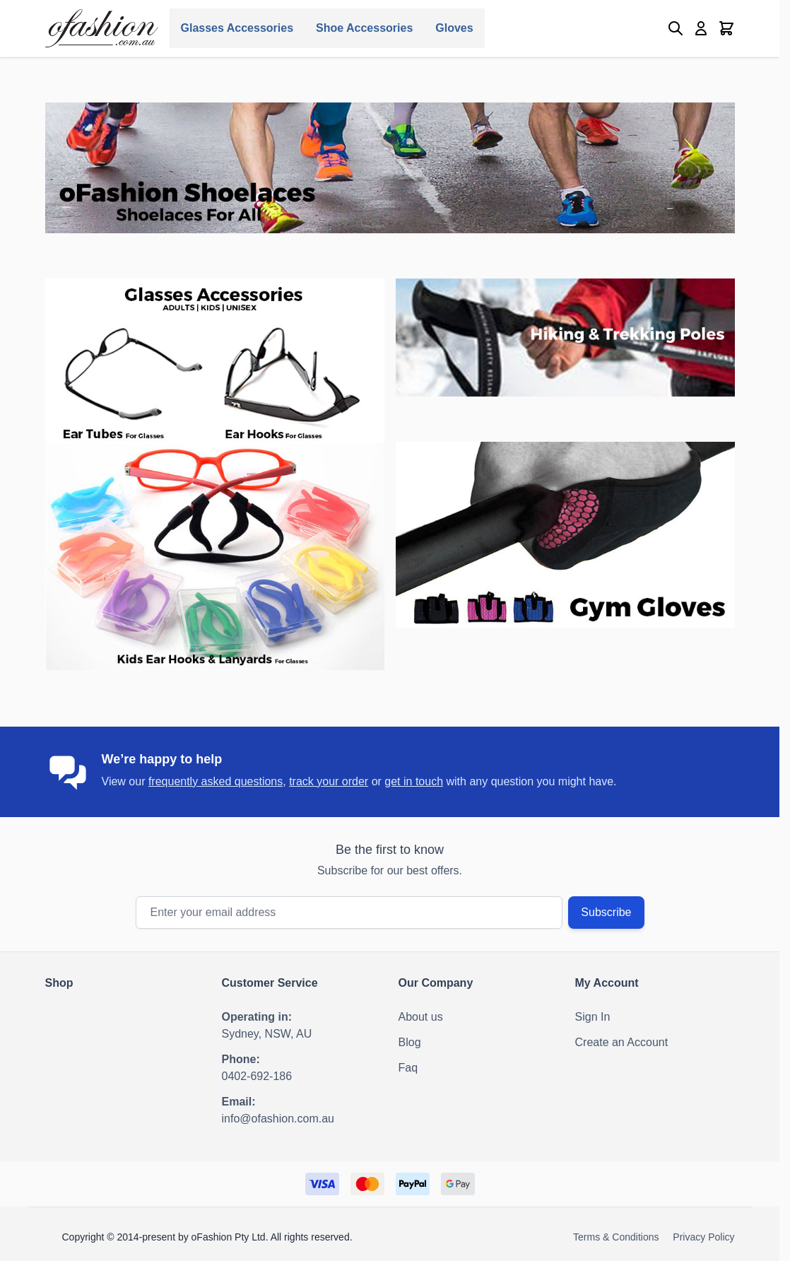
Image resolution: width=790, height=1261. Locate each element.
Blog (410, 1042)
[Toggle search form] (675, 28)
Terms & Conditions (616, 1237)
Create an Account (621, 1042)
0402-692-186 (257, 1076)
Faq (408, 1068)
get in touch (413, 781)
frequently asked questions (215, 781)
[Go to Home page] (101, 28)
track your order (328, 781)
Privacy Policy (703, 1237)
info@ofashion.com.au (278, 1119)
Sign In (593, 1017)
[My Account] (701, 28)
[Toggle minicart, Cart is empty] (726, 28)
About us (421, 1017)
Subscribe (606, 912)
